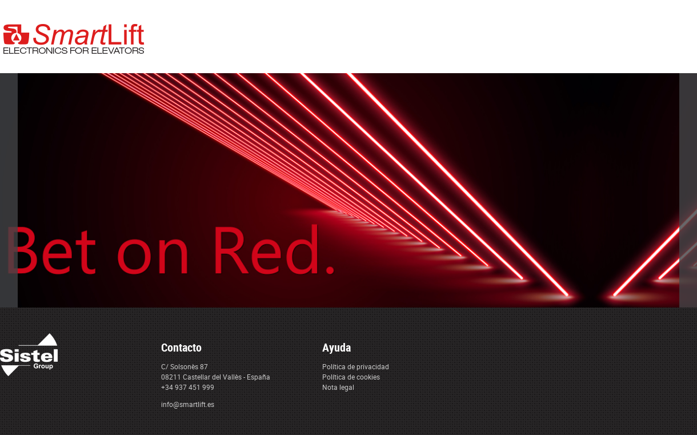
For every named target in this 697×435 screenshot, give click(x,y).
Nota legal (338, 387)
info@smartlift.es (187, 404)
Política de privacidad (355, 366)
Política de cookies (351, 376)
